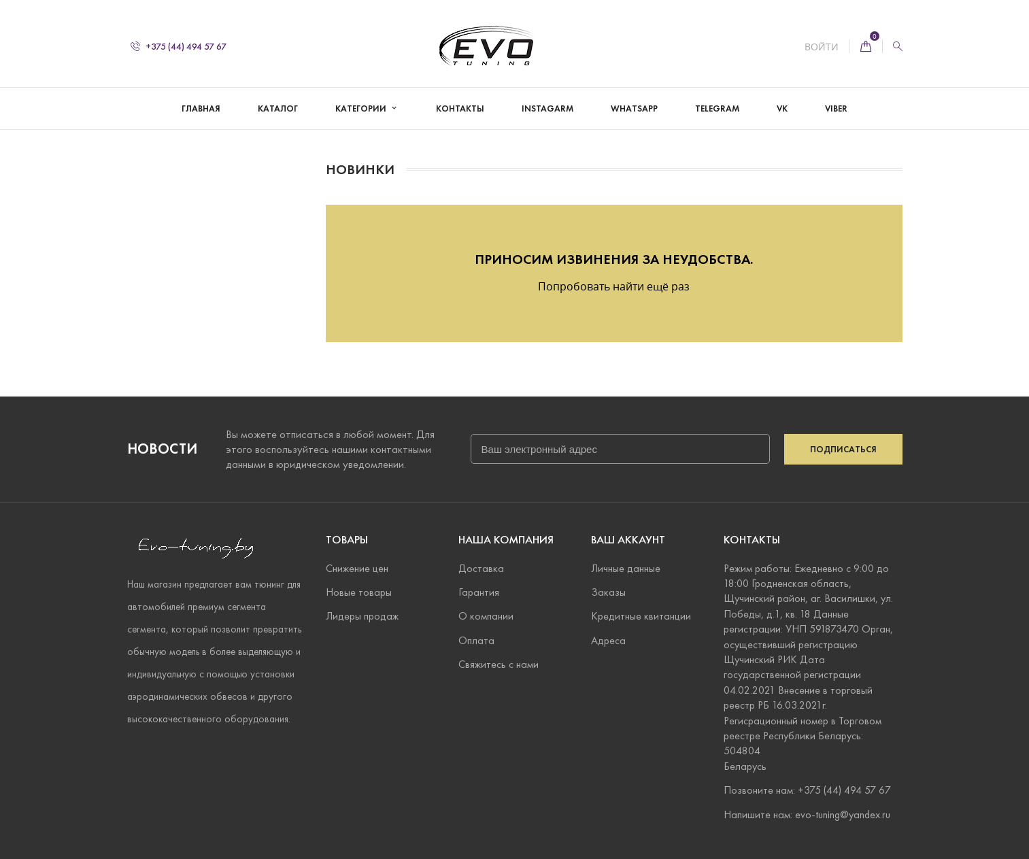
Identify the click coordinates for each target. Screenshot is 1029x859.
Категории (361, 108)
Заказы (608, 592)
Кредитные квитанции (641, 615)
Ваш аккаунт (628, 540)
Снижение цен (357, 568)
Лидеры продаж (362, 615)
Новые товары (359, 592)
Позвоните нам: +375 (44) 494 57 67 (807, 790)
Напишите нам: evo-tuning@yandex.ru (807, 814)
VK (782, 108)
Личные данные (625, 568)
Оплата (476, 640)
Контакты (460, 108)
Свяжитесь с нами (498, 664)
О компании (485, 615)
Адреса (608, 640)
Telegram (717, 108)
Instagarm (547, 108)
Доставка (481, 568)
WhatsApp (634, 108)
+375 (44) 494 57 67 (178, 46)
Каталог (278, 108)
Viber (836, 108)
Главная (201, 108)
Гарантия (478, 592)
